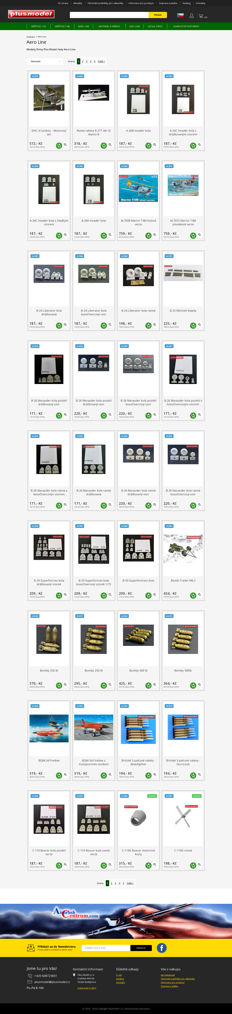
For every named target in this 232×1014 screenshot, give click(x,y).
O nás (119, 975)
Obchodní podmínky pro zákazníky (105, 3)
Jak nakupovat (168, 975)
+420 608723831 (45, 976)
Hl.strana (31, 36)
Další (100, 61)
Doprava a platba (168, 3)
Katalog (187, 3)
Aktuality (77, 3)
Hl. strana (63, 3)
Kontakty (200, 3)
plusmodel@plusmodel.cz (52, 982)
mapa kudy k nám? (87, 988)
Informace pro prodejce (141, 3)
